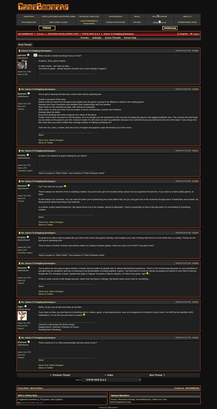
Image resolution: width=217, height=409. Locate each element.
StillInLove (157, 399)
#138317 (195, 151)
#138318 (195, 181)
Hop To (78, 380)
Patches (137, 22)
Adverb (113, 399)
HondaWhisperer (143, 399)
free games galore (58, 22)
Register (182, 34)
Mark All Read (36, 388)
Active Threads (113, 38)
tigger (20, 307)
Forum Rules (23, 388)
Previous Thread (59, 375)
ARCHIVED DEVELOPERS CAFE (63, 34)
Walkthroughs (29, 22)
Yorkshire (21, 109)
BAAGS (137, 16)
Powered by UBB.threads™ (108, 407)
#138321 (195, 302)
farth (165, 399)
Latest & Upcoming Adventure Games (58, 16)
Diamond (22, 94)
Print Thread (24, 44)
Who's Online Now (27, 395)
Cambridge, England (25, 171)
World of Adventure (115, 22)
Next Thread (157, 375)
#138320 (195, 263)
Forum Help (130, 38)
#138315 (195, 51)
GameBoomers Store (187, 22)
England (21, 328)
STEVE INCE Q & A (91, 34)
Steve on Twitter (45, 143)
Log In (194, 34)
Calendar (97, 38)
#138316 (195, 89)
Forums (40, 34)
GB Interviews (115, 16)
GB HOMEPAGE (25, 34)
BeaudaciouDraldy (126, 399)
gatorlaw (22, 55)
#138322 (195, 338)
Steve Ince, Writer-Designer (51, 140)
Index (108, 375)
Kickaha (21, 155)
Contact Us (179, 388)
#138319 (195, 233)
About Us (187, 16)
